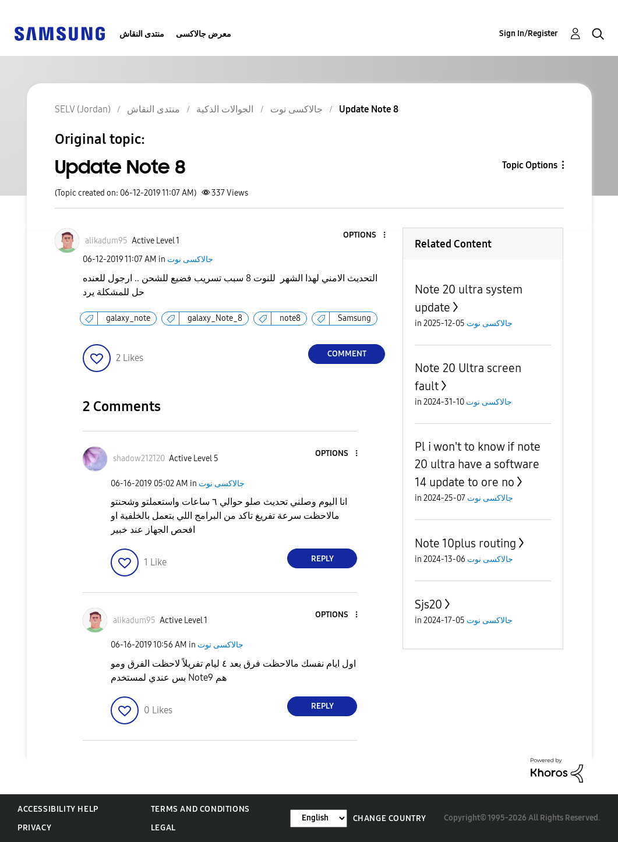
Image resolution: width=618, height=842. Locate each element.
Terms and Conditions (200, 809)
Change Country (389, 818)
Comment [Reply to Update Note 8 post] (346, 354)
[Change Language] (318, 818)
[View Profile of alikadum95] (106, 241)
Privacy (34, 828)
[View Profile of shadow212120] (139, 459)
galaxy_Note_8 (215, 318)
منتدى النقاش (141, 34)
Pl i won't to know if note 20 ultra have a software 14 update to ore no (478, 464)
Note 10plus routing (465, 543)
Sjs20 (428, 604)
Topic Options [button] (529, 165)
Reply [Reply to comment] (322, 559)
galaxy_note (128, 318)
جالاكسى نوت (190, 259)
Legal (163, 828)
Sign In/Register (528, 33)
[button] (365, 235)
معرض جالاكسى (203, 34)
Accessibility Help (57, 809)
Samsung (354, 318)
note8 (290, 318)
